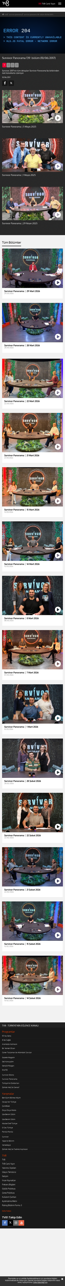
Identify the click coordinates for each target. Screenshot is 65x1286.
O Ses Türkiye (7, 1127)
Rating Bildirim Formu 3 (12, 1205)
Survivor (5, 1137)
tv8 (6, 14)
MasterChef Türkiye (9, 1123)
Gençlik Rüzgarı (8, 1066)
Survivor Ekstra (8, 1075)
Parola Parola (7, 1132)
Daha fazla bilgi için (40, 1282)
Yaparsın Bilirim (8, 1141)
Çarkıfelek (6, 1106)
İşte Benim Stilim (8, 1114)
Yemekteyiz (6, 1145)
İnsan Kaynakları (9, 1180)
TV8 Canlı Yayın (47, 3)
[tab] (11, 243)
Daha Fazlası (6, 1211)
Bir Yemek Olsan (8, 1048)
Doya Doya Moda (9, 1110)
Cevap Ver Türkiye (9, 1102)
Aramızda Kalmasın (9, 1044)
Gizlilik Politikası (8, 1188)
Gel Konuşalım (8, 1061)
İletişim (5, 1176)
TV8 (3, 1159)
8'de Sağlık (6, 1040)
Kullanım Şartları (9, 1197)
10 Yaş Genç (6, 1036)
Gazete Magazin (8, 1057)
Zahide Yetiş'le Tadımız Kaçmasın (15, 1149)
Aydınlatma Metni (9, 1201)
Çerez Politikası (8, 1193)
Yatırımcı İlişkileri (9, 1168)
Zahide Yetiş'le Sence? (10, 1087)
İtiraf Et (5, 1070)
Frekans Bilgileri (8, 1184)
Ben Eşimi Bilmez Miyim (11, 1098)
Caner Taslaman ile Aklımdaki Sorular (17, 1052)
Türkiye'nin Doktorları (10, 1083)
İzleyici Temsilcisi (9, 1172)
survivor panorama (15, 14)
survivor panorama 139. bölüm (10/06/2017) (38, 14)
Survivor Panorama (9, 1079)
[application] (32, 35)
